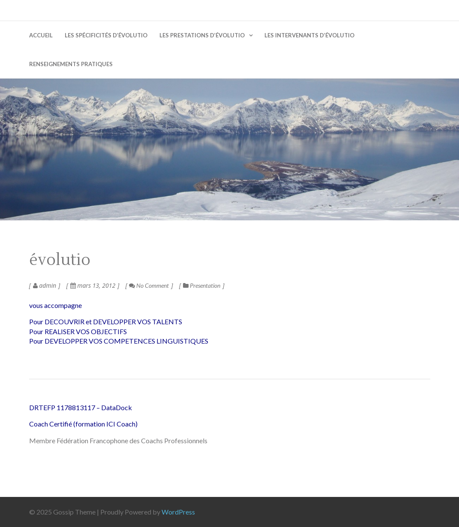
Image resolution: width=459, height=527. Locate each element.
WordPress (178, 512)
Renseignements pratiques (71, 64)
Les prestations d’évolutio (202, 35)
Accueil (41, 35)
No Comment (149, 285)
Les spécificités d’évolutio (106, 35)
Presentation (205, 285)
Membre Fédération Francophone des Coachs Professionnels (118, 440)
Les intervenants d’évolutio (309, 35)
